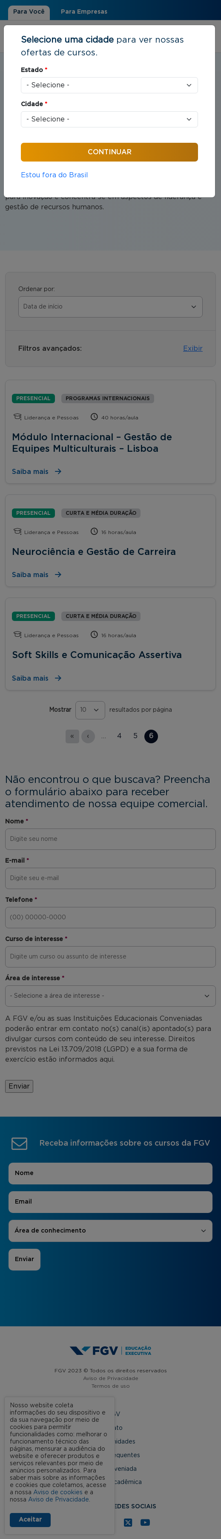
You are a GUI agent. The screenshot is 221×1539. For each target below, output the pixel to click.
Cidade (34, 104)
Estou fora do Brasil (54, 175)
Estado (34, 70)
